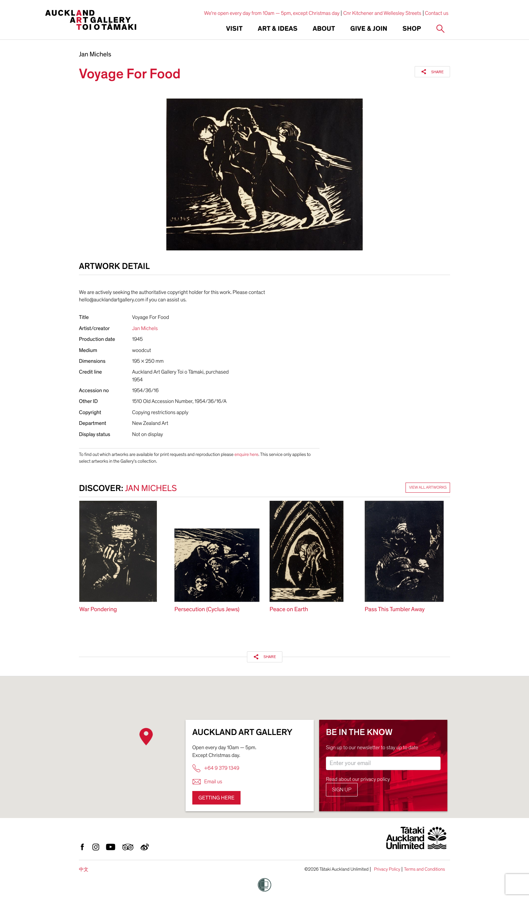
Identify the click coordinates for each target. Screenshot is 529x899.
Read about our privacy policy (358, 779)
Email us (207, 782)
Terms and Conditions (424, 869)
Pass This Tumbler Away (395, 610)
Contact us (437, 13)
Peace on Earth (289, 610)
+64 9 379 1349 (215, 768)
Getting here (216, 797)
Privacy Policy (387, 869)
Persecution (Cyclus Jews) (207, 610)
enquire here (246, 454)
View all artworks (428, 487)
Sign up (342, 789)
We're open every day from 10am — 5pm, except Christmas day (272, 13)
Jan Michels (95, 54)
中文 (83, 869)
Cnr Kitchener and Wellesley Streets (382, 13)
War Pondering (98, 610)
